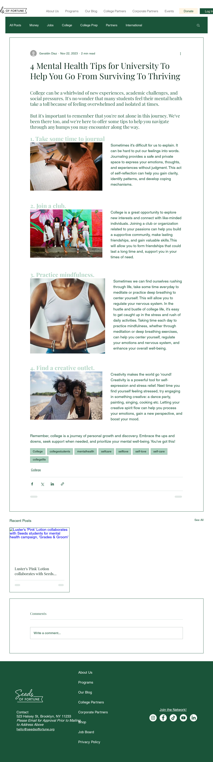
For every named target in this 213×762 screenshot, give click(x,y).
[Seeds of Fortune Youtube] (183, 717)
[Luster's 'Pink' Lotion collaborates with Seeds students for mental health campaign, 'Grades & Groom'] (39, 544)
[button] (198, 25)
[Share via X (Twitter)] (42, 484)
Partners (111, 25)
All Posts (15, 25)
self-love (140, 451)
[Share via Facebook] (32, 484)
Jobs (50, 25)
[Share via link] (62, 484)
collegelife (39, 459)
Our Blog (85, 692)
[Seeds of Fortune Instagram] (153, 717)
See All (199, 520)
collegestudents (60, 451)
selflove (123, 451)
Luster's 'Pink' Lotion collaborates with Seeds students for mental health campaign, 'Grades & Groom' (38, 571)
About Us (85, 672)
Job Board (86, 732)
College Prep (89, 25)
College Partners (91, 702)
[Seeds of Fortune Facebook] (163, 717)
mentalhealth (85, 451)
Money (34, 25)
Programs (85, 682)
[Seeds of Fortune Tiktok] (173, 717)
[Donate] (188, 11)
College (67, 25)
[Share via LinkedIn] (52, 484)
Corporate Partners (93, 712)
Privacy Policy (89, 742)
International (134, 25)
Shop (82, 722)
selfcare (106, 451)
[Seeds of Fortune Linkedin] (193, 717)
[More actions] (180, 53)
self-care (159, 451)
